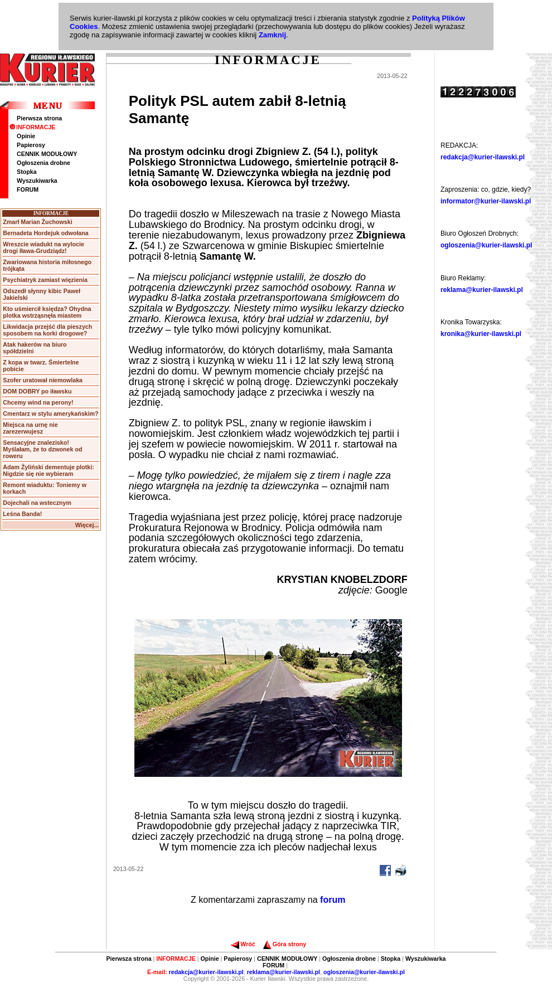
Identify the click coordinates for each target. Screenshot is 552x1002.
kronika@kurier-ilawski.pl (480, 334)
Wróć (243, 944)
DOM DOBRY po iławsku (37, 391)
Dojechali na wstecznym (37, 502)
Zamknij (272, 35)
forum (332, 899)
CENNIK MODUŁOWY (47, 153)
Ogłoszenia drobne (43, 162)
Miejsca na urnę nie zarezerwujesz (30, 428)
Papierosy (31, 145)
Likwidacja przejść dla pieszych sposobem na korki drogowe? (47, 330)
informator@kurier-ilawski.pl (485, 201)
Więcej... (87, 525)
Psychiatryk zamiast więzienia (45, 279)
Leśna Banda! (22, 513)
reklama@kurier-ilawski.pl (481, 290)
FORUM (27, 189)
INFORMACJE (32, 127)
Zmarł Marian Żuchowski (37, 221)
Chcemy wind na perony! (38, 402)
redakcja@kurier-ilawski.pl (482, 157)
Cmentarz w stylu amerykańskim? (50, 413)
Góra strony (284, 944)
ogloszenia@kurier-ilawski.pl (486, 245)
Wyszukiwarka (37, 180)
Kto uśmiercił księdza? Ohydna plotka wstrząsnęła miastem (47, 312)
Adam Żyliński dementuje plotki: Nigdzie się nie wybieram (48, 470)
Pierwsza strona (39, 118)
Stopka (27, 171)
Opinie (26, 136)
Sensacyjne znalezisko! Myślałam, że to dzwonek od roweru (42, 449)
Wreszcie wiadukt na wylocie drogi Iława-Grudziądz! (43, 247)
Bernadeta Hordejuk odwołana (45, 233)
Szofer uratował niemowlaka (43, 380)
